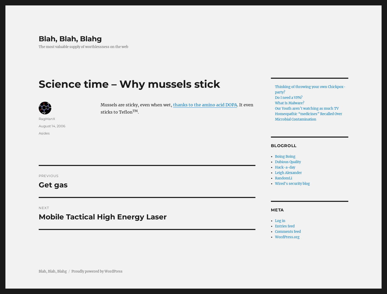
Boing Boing (285, 156)
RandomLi (283, 178)
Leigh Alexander (288, 173)
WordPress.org (287, 237)
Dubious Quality (288, 162)
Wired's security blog (292, 183)
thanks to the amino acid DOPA (205, 104)
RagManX (47, 119)
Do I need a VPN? (288, 98)
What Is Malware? (289, 103)
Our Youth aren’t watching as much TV (307, 108)
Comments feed (288, 231)
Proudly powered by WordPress (97, 271)
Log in (280, 221)
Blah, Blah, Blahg (70, 38)
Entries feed (285, 226)
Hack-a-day (285, 167)
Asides (44, 133)
